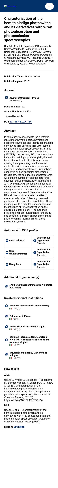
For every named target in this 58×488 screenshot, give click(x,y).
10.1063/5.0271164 (21, 121)
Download (18, 426)
